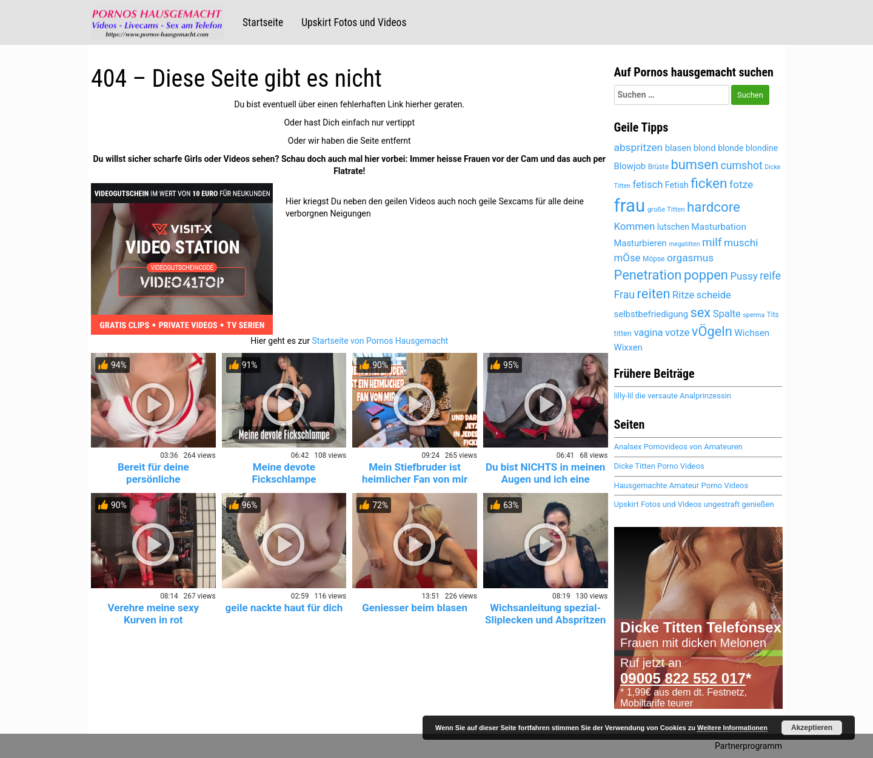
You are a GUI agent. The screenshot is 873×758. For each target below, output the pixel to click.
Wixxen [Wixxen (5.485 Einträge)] (628, 347)
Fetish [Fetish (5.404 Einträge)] (677, 185)
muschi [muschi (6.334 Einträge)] (741, 242)
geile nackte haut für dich (284, 608)
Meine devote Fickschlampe (284, 473)
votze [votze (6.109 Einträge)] (677, 332)
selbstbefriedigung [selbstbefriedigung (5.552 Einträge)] (651, 314)
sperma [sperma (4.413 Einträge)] (753, 315)
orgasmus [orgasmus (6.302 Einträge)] (690, 258)
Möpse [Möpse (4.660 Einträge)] (653, 259)
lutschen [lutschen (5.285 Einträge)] (673, 227)
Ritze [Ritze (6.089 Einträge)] (683, 295)
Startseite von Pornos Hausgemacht (380, 341)
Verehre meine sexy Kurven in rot (153, 614)
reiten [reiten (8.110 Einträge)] (654, 293)
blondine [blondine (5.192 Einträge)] (762, 148)
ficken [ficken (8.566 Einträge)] (709, 183)
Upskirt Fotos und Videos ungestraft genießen (694, 504)
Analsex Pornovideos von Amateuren (678, 446)
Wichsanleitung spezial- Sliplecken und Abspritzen (545, 614)
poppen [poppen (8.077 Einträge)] (706, 275)
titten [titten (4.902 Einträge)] (623, 333)
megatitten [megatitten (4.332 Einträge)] (684, 244)
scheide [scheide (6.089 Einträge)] (714, 295)
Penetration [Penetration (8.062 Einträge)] (648, 275)
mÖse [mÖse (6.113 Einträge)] (627, 258)
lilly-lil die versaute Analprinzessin (672, 395)
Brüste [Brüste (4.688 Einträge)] (658, 167)
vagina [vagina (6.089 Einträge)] (648, 332)
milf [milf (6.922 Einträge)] (711, 242)
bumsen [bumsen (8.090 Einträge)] (694, 164)
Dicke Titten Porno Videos (659, 466)
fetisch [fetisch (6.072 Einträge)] (647, 184)
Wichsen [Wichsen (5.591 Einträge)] (751, 332)
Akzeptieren (811, 727)
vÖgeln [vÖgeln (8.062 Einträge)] (712, 331)
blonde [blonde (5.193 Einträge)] (730, 148)
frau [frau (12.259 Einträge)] (630, 205)
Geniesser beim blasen (414, 608)
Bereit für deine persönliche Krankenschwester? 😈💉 (153, 479)
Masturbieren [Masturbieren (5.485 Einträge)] (640, 243)
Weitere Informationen (732, 727)
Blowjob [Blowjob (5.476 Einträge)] (630, 166)
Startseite (262, 22)
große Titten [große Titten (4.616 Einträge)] (666, 209)
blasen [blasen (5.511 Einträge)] (678, 148)
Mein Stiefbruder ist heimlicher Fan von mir (414, 473)
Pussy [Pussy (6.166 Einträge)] (743, 276)
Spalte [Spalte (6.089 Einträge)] (727, 314)
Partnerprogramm (748, 746)
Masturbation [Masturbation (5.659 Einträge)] (718, 226)
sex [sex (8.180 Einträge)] (701, 312)
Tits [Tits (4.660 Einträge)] (773, 314)
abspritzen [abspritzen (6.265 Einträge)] (638, 147)
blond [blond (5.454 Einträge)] (705, 148)
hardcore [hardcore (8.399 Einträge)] (713, 207)
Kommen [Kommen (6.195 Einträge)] (634, 226)
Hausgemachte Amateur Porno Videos (681, 485)
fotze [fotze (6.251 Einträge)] (741, 184)
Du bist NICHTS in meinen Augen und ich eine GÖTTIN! (545, 479)
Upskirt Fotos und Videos (353, 22)
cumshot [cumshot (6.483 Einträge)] (741, 165)
